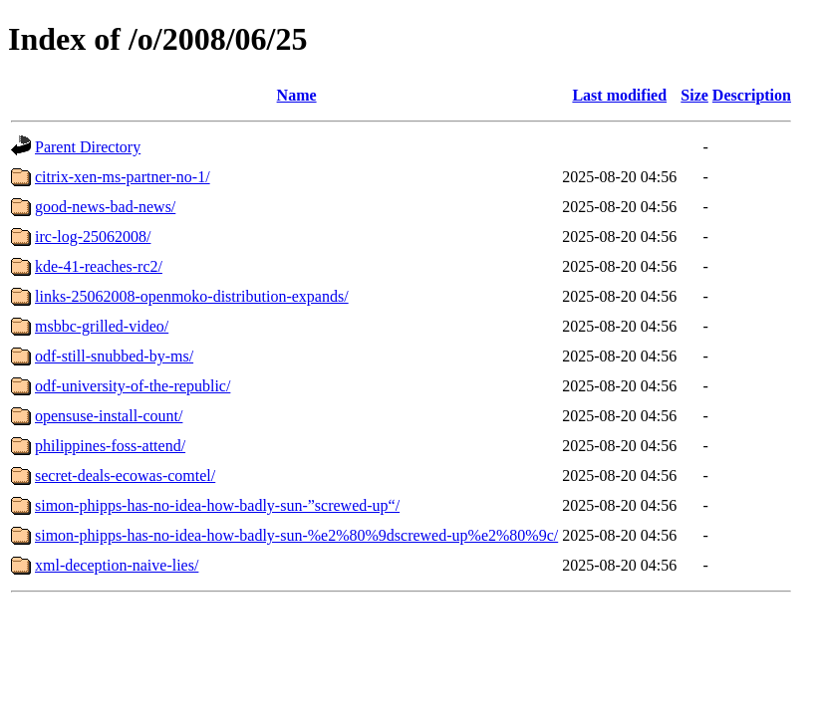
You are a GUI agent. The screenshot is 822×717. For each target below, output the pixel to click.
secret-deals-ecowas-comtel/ (125, 475)
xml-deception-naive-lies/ (116, 565)
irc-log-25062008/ (92, 236)
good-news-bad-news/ (105, 206)
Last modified (619, 95)
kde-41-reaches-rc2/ (98, 266)
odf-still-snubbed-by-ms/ (114, 356)
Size (694, 95)
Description (751, 95)
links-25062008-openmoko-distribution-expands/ (192, 296)
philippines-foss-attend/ (110, 445)
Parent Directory (87, 146)
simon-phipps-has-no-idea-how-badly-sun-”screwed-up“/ (217, 505)
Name (297, 95)
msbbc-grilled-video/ (101, 326)
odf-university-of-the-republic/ (132, 385)
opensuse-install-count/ (108, 415)
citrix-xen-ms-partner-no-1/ (122, 176)
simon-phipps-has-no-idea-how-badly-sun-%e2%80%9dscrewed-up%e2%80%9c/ (296, 535)
